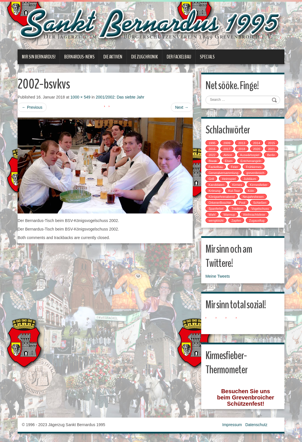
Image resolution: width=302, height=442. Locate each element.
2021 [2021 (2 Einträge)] (271, 149)
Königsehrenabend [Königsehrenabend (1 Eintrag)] (222, 196)
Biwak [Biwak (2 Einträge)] (213, 161)
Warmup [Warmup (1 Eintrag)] (229, 214)
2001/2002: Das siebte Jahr (120, 97)
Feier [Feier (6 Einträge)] (234, 167)
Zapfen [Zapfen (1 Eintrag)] (236, 220)
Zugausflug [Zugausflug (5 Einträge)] (256, 220)
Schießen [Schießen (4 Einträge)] (259, 202)
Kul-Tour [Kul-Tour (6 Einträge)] (234, 190)
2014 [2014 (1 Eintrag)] (256, 143)
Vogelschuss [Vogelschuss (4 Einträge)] (260, 208)
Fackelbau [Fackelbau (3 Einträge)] (216, 167)
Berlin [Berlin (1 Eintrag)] (271, 155)
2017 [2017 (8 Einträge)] (226, 149)
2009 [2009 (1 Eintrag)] (226, 143)
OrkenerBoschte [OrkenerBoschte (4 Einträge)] (220, 202)
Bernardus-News (79, 56)
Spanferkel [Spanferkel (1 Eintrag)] (216, 208)
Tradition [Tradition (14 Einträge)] (237, 208)
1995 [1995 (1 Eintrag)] (212, 143)
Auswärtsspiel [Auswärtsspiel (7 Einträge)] (249, 155)
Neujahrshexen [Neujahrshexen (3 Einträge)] (253, 196)
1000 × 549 (80, 97)
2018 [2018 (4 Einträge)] (241, 149)
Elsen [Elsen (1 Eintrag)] (229, 161)
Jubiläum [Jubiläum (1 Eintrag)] (250, 179)
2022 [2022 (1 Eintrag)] (212, 155)
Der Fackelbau (179, 56)
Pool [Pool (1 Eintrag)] (242, 202)
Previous (32, 107)
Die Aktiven (112, 56)
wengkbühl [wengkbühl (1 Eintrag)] (216, 220)
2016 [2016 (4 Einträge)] (212, 149)
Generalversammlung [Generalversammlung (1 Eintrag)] (223, 173)
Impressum (232, 424)
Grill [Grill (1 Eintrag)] (211, 179)
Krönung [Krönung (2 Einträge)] (215, 190)
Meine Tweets (217, 276)
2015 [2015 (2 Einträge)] (271, 143)
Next (181, 107)
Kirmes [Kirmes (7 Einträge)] (237, 185)
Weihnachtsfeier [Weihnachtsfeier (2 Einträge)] (254, 214)
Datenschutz (256, 424)
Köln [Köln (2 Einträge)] (251, 190)
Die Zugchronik (144, 56)
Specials (207, 56)
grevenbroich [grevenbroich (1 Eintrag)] (255, 173)
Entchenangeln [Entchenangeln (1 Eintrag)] (250, 161)
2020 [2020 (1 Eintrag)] (256, 149)
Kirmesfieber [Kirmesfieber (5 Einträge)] (258, 185)
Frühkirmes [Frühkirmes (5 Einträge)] (253, 167)
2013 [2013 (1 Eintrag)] (241, 143)
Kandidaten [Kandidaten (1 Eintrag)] (217, 185)
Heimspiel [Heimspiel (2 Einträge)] (229, 179)
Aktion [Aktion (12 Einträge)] (227, 155)
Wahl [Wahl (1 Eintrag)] (212, 214)
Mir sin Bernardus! (38, 56)
